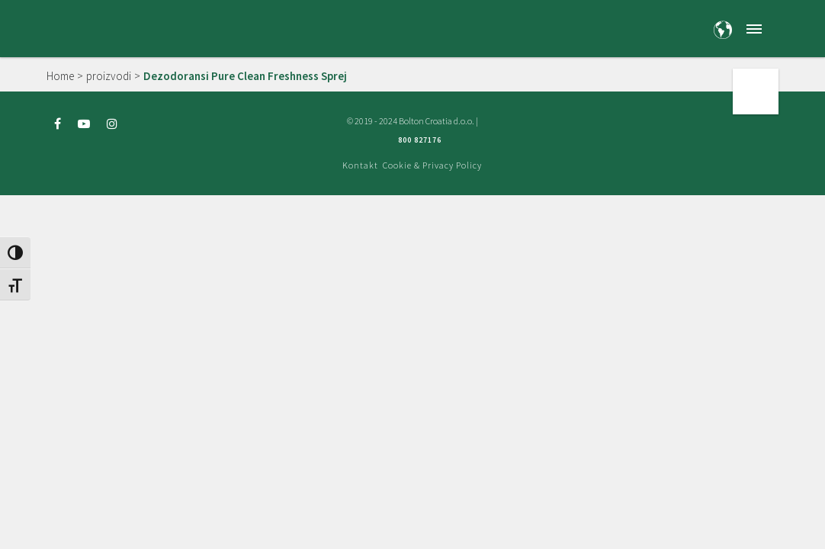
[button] (754, 28)
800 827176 (419, 140)
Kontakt (360, 165)
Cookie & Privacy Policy (432, 165)
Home (60, 76)
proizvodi (108, 76)
